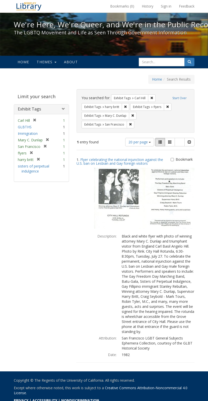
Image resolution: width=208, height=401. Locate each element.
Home (23, 62)
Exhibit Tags (29, 109)
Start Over (179, 98)
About (71, 62)
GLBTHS (25, 127)
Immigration (28, 133)
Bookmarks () (122, 6)
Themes (46, 62)
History (147, 6)
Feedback (186, 6)
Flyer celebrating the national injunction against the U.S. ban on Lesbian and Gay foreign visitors (120, 161)
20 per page (139, 142)
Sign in (166, 6)
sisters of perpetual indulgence (33, 169)
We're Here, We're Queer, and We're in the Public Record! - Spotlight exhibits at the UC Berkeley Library (29, 6)
